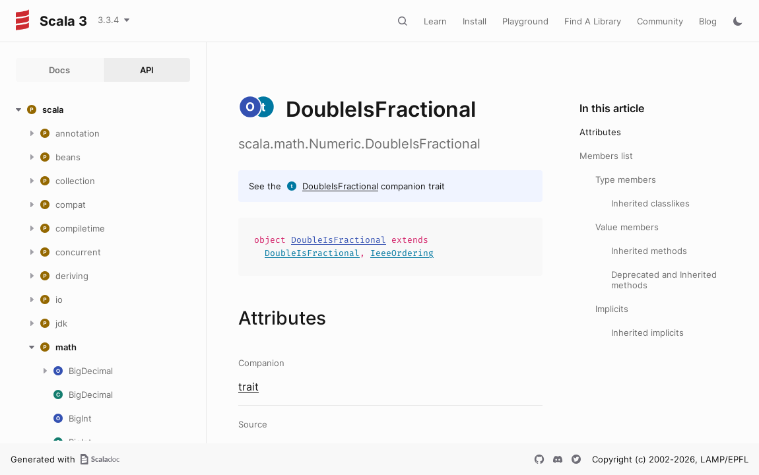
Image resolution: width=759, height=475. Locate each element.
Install (474, 21)
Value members (627, 227)
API (147, 70)
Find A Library (592, 21)
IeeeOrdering (402, 253)
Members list (606, 155)
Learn (435, 21)
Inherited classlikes (650, 203)
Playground (525, 21)
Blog (708, 21)
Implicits (611, 308)
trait (248, 386)
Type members (625, 179)
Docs (59, 70)
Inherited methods (649, 250)
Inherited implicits (647, 332)
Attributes (600, 132)
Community (660, 21)
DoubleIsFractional (340, 186)
